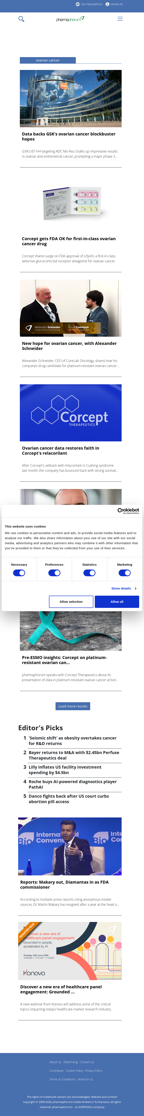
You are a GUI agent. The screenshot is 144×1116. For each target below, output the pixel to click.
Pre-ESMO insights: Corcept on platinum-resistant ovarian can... (64, 660)
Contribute (56, 1071)
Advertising (70, 1062)
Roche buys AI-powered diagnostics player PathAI (73, 784)
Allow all (117, 601)
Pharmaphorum (29, 1068)
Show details (121, 588)
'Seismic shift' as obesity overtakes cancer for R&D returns (73, 740)
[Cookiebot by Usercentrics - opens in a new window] (120, 511)
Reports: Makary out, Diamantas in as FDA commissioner (64, 885)
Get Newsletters (92, 4)
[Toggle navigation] (22, 19)
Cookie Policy (74, 1071)
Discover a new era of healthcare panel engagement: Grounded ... (61, 989)
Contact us (87, 1062)
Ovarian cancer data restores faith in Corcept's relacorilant (60, 451)
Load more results (72, 706)
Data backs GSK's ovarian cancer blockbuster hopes (68, 136)
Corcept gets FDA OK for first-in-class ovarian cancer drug (69, 241)
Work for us (85, 1079)
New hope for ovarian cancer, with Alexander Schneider (69, 346)
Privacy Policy (93, 1071)
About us (55, 1062)
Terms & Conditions (62, 1079)
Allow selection (71, 601)
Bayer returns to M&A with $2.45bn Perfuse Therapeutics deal (74, 755)
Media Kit (117, 4)
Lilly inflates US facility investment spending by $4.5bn (65, 769)
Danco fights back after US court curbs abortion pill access (69, 798)
